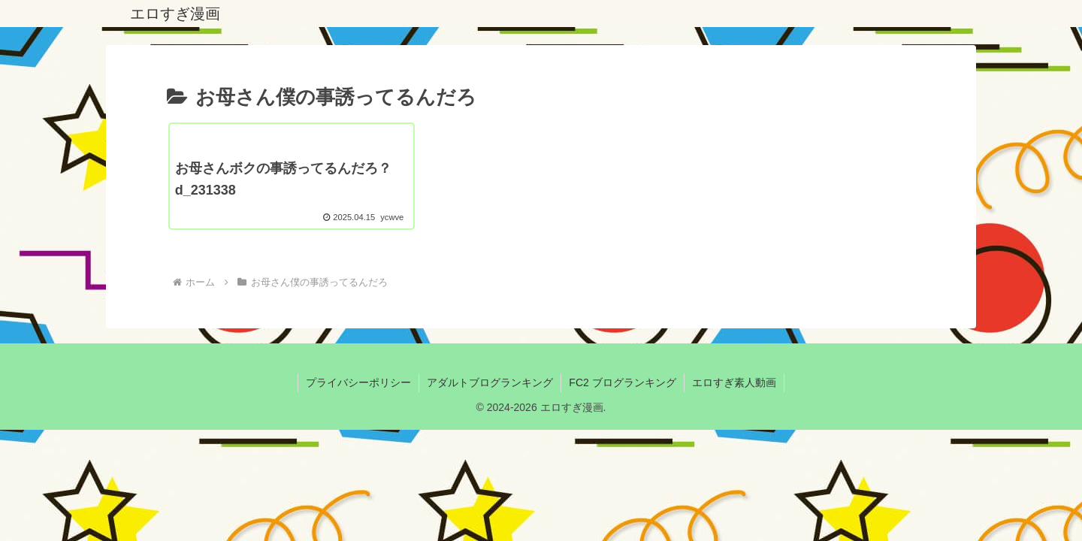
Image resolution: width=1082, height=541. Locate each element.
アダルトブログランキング (490, 382)
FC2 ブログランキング (622, 382)
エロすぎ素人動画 (734, 382)
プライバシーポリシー (358, 382)
